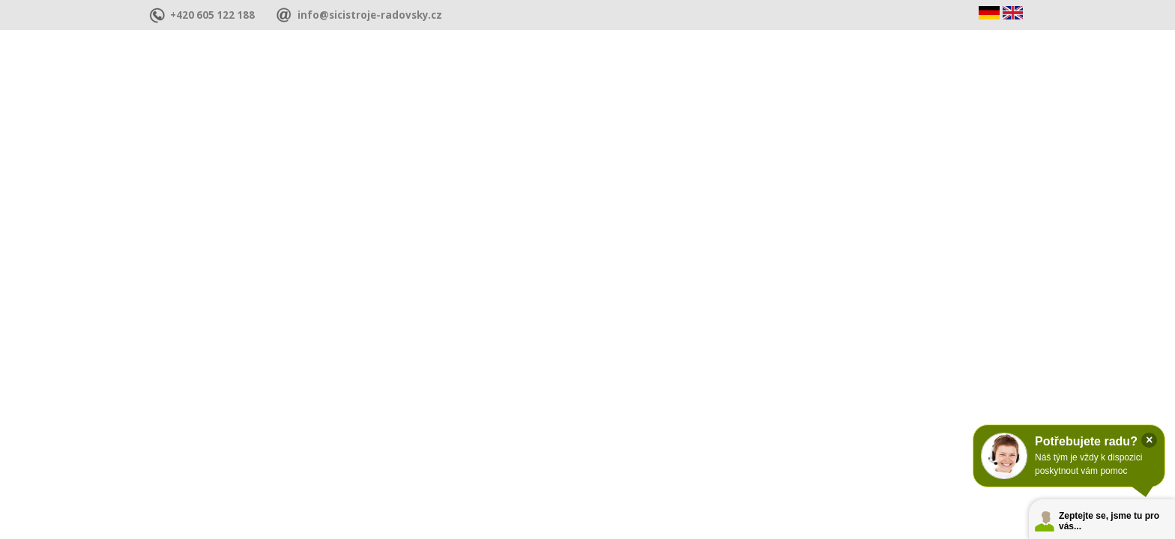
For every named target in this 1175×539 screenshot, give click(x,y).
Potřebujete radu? (1086, 441)
